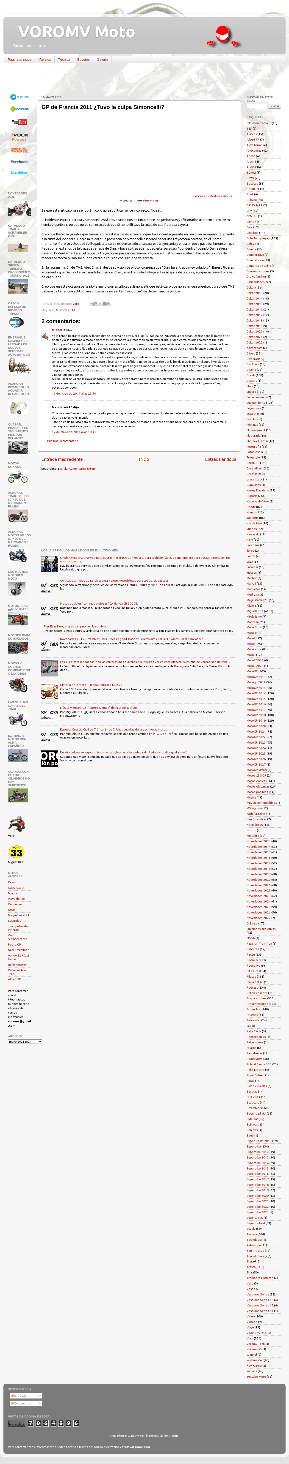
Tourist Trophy (257, 1256)
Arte (250, 161)
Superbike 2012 (258, 1152)
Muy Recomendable (260, 802)
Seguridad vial (256, 1113)
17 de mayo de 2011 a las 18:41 (74, 432)
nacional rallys (256, 813)
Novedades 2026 (259, 912)
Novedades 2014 (259, 846)
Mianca (12, 893)
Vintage (252, 1322)
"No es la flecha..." (259, 123)
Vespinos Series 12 (260, 1300)
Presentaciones (257, 1004)
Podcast (252, 987)
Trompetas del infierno (18, 928)
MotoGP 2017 (256, 710)
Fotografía (254, 446)
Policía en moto (257, 993)
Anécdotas (254, 150)
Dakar (251, 287)
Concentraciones (258, 271)
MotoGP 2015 (256, 699)
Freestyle (253, 457)
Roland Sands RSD (259, 1064)
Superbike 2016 (258, 1173)
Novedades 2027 (259, 918)
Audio (251, 167)
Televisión (254, 1245)
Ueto (11, 909)
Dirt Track (253, 359)
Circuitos (252, 232)
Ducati (251, 375)
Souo (250, 1135)
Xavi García (254, 1365)
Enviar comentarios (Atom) (78, 468)
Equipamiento (256, 402)
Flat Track (253, 435)
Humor (251, 512)
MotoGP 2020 (256, 726)
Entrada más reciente (62, 459)
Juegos (252, 529)
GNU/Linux (254, 474)
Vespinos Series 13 (260, 1305)
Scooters (253, 1102)
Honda (251, 507)
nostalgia (253, 835)
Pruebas (252, 1015)
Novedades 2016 (259, 857)
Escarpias (14, 920)
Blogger (174, 1435)
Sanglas (252, 1091)
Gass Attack (16, 887)
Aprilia (251, 156)
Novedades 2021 (259, 885)
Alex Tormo (255, 145)
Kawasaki (253, 534)
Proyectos (254, 1009)
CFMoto (252, 216)
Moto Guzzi (254, 627)
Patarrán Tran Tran (259, 943)
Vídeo (251, 1316)
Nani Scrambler (18, 950)
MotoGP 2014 (256, 693)
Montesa (253, 622)
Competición (255, 260)
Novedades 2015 (259, 852)
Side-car (252, 1119)
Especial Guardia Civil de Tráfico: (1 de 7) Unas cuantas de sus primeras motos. (114, 729)
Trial (250, 1272)
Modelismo (254, 616)
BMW (250, 178)
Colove (251, 243)
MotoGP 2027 (256, 764)
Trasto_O (253, 1267)
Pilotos (251, 976)
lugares (252, 572)
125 (249, 128)
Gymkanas (254, 485)
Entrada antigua (220, 459)
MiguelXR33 (255, 611)
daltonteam (254, 348)
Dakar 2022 (255, 342)
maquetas (253, 589)
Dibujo (251, 353)
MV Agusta (254, 808)
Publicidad (254, 1020)
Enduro (251, 391)
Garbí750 (253, 463)
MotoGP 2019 (256, 720)
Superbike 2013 (258, 1157)
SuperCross (255, 1217)
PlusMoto (150, 201)
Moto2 (251, 638)
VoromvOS (254, 1349)
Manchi (251, 583)
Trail (250, 1261)
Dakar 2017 (255, 315)
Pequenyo (15, 904)
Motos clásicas (257, 781)
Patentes (253, 949)
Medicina (253, 594)
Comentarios (21, 1403)
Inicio (144, 459)
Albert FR (14, 979)
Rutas (250, 1080)
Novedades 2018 (259, 868)
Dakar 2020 (255, 331)
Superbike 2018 (258, 1184)
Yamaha (252, 1371)
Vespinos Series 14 (260, 1311)
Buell (250, 194)
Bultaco (252, 200)
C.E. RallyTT (255, 205)
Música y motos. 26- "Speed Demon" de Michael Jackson (99, 707)
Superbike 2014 (258, 1163)
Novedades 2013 (259, 841)
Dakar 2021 (255, 337)
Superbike (254, 1146)
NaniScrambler (257, 819)
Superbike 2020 (258, 1195)
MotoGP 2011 (65, 310)
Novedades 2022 (259, 890)
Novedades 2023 (259, 896)
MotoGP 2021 (256, 731)
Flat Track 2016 (257, 441)
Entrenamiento (257, 397)
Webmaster (255, 1360)
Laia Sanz (253, 545)
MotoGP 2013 (256, 688)
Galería (102, 59)
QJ (249, 1026)
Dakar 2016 (255, 309)
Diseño (251, 369)
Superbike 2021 (258, 1201)
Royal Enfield (255, 1075)
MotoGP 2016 (256, 704)
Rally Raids (254, 1031)
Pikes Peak (254, 971)
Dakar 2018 (255, 320)
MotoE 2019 (255, 660)
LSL (249, 561)
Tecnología (254, 1239)
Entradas (18, 1395)
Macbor (252, 578)
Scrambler (254, 1108)
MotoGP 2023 (256, 742)
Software (253, 1124)
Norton (251, 830)
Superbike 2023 (258, 1212)
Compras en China (259, 265)
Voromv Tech (256, 1344)
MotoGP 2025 (256, 753)
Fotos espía (255, 452)
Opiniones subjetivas (261, 929)
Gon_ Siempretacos (17, 937)
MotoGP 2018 (256, 715)
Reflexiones (255, 1042)
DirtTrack (253, 364)
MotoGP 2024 (256, 748)
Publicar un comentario (62, 441)
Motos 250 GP (256, 775)
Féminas (252, 424)
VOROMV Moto (72, 31)
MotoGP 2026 (256, 759)
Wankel (252, 1354)
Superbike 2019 (258, 1190)
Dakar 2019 (255, 326)
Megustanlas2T (19, 915)
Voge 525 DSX (257, 1333)
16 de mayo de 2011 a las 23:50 (74, 393)
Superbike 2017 (258, 1179)
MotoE (251, 655)
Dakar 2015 (255, 304)
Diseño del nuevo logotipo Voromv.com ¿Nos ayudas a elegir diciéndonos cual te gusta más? (123, 752)
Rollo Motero (17, 964)
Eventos (252, 419)
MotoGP (252, 671)
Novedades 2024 (259, 901)
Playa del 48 (16, 898)
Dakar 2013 (255, 293)
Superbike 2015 (258, 1168)
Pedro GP (14, 944)
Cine (250, 227)
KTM (250, 539)
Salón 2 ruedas (257, 1086)
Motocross (254, 649)
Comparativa (255, 254)
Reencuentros (256, 1037)
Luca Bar (252, 567)
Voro (250, 1338)
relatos (251, 1048)
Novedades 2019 (259, 874)
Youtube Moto (256, 1376)
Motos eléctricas (258, 786)
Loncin (251, 556)
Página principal (20, 59)
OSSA (251, 938)
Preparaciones (257, 998)
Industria (252, 518)
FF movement (256, 430)
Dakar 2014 (255, 298)
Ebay (250, 386)
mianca (57, 330)
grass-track (254, 479)
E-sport (252, 380)
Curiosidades (256, 282)
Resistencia (254, 1053)
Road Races (255, 1059)
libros (250, 550)
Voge (250, 1327)
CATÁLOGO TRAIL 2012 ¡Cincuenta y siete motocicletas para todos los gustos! (114, 580)
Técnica (64, 59)
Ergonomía (254, 408)
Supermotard (256, 1223)
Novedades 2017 (259, 863)
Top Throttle (255, 1250)
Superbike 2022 (258, 1206)
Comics (251, 249)
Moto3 (251, 644)
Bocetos (83, 59)
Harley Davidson (258, 490)
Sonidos (252, 1130)
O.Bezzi (252, 923)
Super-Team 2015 (259, 1141)
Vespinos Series (258, 1294)
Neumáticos (255, 824)
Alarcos (252, 134)
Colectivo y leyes (258, 238)
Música (251, 797)
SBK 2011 (253, 1097)
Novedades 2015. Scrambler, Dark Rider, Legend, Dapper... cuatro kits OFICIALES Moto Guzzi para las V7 (131, 639)
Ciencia (251, 222)
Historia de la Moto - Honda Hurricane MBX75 (91, 685)
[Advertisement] (141, 80)
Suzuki (251, 1228)
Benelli (251, 172)
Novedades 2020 (259, 879)
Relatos (45, 59)
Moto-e (252, 633)
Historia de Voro (258, 501)
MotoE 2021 (255, 666)
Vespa (251, 1289)
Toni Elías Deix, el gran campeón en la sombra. (75, 626)
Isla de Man (254, 523)
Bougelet (253, 189)
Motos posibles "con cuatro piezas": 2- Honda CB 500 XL (99, 603)
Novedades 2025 (259, 907)
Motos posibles (257, 792)
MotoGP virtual (257, 770)
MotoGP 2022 (256, 737)
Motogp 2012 (256, 682)
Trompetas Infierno (260, 1278)
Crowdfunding (256, 276)
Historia (252, 496)
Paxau (12, 882)
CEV (249, 211)
